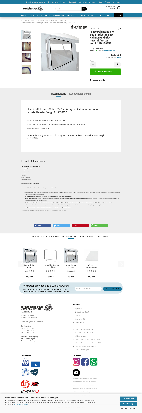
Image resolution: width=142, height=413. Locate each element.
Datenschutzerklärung (21, 404)
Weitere (107, 15)
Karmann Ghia (58, 15)
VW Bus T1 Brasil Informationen (85, 346)
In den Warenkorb (103, 71)
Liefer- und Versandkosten (84, 329)
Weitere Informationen (128, 408)
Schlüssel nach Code (85, 15)
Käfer (23, 15)
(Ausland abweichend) (109, 50)
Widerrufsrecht (80, 319)
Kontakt (77, 315)
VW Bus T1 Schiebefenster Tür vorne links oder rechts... (91, 266)
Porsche (70, 15)
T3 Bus (47, 15)
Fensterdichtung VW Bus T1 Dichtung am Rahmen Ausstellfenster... (29, 266)
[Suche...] (84, 9)
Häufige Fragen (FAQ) (82, 312)
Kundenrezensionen (80, 94)
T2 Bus (39, 15)
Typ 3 (99, 15)
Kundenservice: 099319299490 (35, 2)
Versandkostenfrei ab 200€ (56, 2)
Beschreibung (58, 94)
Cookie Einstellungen (82, 350)
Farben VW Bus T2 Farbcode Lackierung (88, 339)
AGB (76, 326)
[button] (93, 64)
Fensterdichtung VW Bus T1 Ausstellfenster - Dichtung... (70, 266)
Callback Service (80, 336)
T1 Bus (31, 15)
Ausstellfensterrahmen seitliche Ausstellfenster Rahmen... (52, 266)
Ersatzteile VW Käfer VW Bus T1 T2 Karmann (82, 2)
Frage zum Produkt (98, 80)
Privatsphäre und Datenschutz (85, 333)
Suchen (118, 15)
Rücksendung (79, 322)
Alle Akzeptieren (128, 399)
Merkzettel (117, 2)
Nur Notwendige (128, 404)
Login (107, 2)
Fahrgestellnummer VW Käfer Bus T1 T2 (88, 343)
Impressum (78, 309)
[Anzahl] (105, 64)
